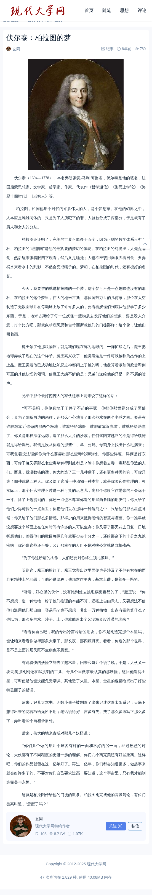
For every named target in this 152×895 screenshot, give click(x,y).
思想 (124, 10)
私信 (135, 826)
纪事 (110, 49)
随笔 (106, 10)
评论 (142, 10)
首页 (89, 10)
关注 (115, 826)
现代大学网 (96, 864)
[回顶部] (145, 244)
